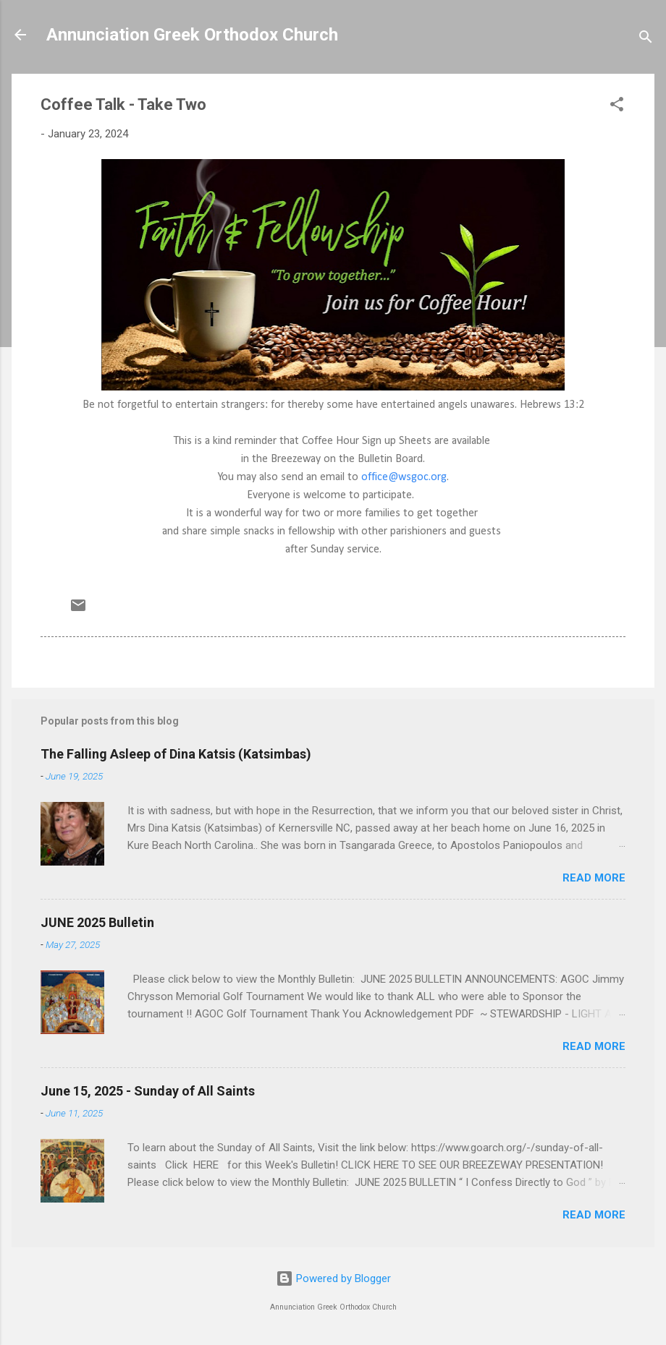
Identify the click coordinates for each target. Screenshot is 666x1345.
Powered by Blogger (333, 1278)
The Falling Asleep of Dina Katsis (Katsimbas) (176, 753)
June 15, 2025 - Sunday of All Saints (148, 1090)
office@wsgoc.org (404, 477)
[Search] (645, 39)
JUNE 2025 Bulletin (97, 922)
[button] (616, 106)
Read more (593, 877)
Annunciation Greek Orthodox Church (192, 35)
